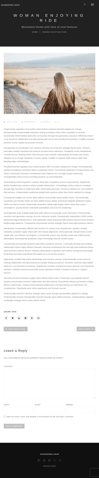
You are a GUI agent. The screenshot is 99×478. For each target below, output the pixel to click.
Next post (84, 329)
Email (38, 405)
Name (7, 405)
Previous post (17, 329)
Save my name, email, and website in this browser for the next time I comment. (40, 416)
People (47, 122)
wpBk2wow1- (29, 122)
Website (69, 405)
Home (35, 32)
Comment (8, 366)
